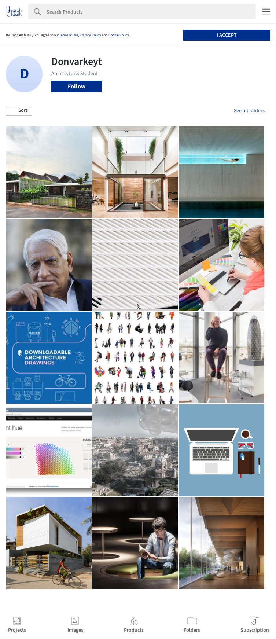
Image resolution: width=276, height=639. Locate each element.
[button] (19, 111)
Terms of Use (68, 35)
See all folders (249, 110)
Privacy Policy (90, 35)
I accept (227, 35)
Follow (76, 86)
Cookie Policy (118, 35)
